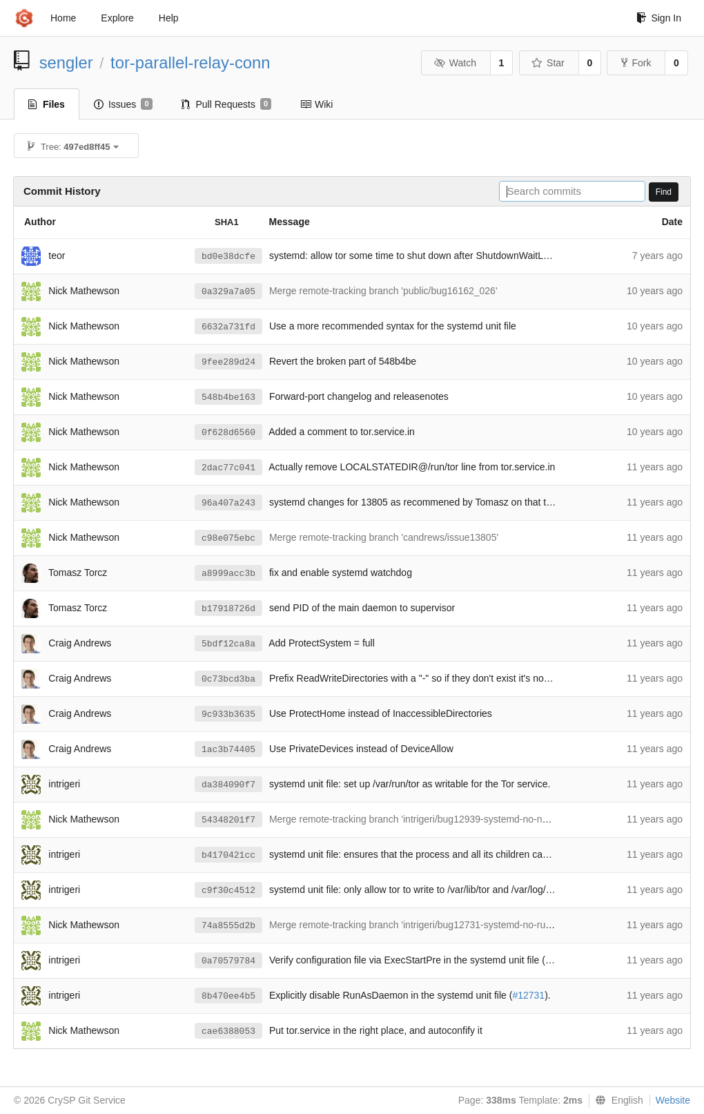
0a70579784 (228, 961)
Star (548, 62)
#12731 (528, 995)
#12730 (561, 960)
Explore (117, 17)
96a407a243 (228, 503)
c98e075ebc (228, 538)
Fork (636, 62)
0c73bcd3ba (228, 679)
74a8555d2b (228, 926)
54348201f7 (228, 820)
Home (63, 17)
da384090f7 (228, 785)
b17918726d (228, 609)
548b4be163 (228, 397)
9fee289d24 (228, 362)
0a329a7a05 (228, 292)
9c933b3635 (228, 714)
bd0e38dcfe (228, 256)
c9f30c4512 (228, 890)
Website (673, 1100)
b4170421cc (228, 855)
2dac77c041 (228, 468)
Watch (454, 62)
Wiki (316, 104)
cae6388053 (228, 1031)
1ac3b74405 (228, 750)
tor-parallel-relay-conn (190, 62)
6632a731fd (228, 327)
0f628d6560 (228, 433)
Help (169, 17)
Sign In (658, 17)
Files (46, 104)
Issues (123, 104)
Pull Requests (227, 104)
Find (664, 192)
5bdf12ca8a (228, 644)
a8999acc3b (228, 573)
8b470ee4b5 (228, 996)
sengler (66, 62)
